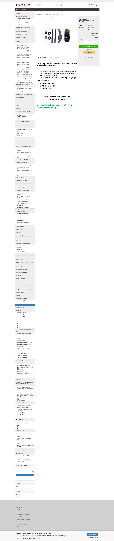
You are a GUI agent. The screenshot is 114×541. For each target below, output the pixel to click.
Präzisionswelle (20, 205)
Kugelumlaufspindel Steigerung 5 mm (24, 76)
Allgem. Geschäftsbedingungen (22, 514)
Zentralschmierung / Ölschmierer (22, 449)
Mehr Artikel (18, 496)
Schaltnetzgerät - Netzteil (22, 376)
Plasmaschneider (19, 266)
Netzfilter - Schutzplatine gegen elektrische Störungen (24, 263)
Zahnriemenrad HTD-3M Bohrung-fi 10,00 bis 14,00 (24, 439)
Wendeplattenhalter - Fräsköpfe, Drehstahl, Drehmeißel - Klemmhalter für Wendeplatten (24, 383)
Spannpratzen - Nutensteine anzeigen (24, 300)
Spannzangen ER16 (21, 318)
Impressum (18, 509)
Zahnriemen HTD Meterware (24, 424)
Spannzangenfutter (21, 327)
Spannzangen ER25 (21, 323)
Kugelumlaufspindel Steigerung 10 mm (25, 78)
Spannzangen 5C (20, 314)
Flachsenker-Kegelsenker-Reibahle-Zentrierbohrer (23, 112)
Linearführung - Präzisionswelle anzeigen (23, 193)
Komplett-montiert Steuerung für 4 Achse (24, 156)
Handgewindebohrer (21, 340)
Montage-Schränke (20, 256)
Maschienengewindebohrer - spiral (24, 344)
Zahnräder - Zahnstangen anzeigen (24, 405)
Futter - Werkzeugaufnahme (21, 126)
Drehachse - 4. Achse (20, 100)
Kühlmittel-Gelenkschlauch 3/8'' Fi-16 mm (24, 168)
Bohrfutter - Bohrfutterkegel (21, 16)
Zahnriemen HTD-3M (22, 426)
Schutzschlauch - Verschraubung (22, 286)
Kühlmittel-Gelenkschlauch (21, 162)
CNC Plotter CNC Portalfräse (21, 37)
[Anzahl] (89, 42)
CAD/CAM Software (21, 91)
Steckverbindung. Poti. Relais (22, 360)
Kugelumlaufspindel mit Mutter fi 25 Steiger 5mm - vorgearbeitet (24, 65)
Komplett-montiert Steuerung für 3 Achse (24, 153)
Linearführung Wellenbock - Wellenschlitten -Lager (21, 210)
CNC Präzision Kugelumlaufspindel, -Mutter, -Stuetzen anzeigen (24, 44)
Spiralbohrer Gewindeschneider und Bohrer (24, 330)
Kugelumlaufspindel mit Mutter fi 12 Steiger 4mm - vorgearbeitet (24, 72)
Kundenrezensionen (54, 57)
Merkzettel (95, 1)
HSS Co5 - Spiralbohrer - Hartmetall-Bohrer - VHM (24, 349)
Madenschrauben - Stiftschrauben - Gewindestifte (24, 436)
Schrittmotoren (19, 281)
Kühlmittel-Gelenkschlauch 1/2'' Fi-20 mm (24, 171)
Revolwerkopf (18, 275)
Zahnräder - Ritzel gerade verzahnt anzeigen (25, 410)
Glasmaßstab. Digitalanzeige (22, 138)
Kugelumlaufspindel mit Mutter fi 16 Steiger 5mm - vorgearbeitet (24, 48)
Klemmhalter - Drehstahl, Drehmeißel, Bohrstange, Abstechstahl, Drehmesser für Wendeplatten (25, 395)
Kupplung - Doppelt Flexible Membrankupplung (21, 181)
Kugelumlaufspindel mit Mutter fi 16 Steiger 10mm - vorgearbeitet (24, 51)
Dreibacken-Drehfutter (20, 105)
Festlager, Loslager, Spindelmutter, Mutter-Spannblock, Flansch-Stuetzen (24, 81)
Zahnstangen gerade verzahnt (23, 416)
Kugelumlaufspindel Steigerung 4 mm (24, 74)
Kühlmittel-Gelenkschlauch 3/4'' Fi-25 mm (24, 174)
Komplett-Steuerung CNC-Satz (22, 159)
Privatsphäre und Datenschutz (22, 524)
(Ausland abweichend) (92, 29)
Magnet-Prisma (19, 229)
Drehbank (18, 103)
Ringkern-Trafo (20, 371)
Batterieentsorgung (20, 511)
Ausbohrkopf (18, 13)
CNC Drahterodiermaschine (21, 31)
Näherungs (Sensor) (21, 251)
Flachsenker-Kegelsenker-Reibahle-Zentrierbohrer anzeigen (24, 116)
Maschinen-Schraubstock (21, 237)
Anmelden (24, 475)
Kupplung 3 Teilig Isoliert (21, 184)
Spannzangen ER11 (21, 316)
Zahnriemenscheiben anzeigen (23, 433)
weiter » (39, 17)
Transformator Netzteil (20, 363)
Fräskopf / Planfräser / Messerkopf (23, 121)
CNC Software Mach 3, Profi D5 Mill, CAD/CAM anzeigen (24, 89)
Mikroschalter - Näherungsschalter (23, 243)
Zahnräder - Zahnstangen (21, 402)
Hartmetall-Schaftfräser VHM (23, 459)
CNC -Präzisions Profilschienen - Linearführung (23, 197)
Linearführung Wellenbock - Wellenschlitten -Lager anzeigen (23, 214)
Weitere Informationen (93, 537)
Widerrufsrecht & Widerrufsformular (23, 519)
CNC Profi (75, 18)
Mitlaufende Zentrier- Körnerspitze (23, 254)
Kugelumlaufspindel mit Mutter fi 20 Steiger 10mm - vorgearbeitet (24, 55)
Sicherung (18, 295)
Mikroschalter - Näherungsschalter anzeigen (24, 246)
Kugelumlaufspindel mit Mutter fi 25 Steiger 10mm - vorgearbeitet (24, 61)
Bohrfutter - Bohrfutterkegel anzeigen (24, 18)
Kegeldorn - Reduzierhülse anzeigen (25, 22)
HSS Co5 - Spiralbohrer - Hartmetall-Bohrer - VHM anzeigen (25, 353)
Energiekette (18, 108)
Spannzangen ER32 (21, 325)
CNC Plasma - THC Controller (22, 34)
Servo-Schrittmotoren (20, 292)
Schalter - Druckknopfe (20, 278)
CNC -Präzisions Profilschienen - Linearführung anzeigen (24, 200)
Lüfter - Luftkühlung (20, 226)
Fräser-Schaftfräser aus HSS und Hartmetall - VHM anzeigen (23, 456)
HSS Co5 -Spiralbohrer (22, 357)
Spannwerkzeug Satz (20, 307)
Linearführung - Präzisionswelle (22, 190)
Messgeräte (18, 240)
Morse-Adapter (20, 133)
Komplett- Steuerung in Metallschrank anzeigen (24, 150)
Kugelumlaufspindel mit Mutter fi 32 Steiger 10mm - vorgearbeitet (24, 68)
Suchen (17, 9)
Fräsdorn (18, 131)
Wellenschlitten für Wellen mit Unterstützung (23, 223)
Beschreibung (42, 57)
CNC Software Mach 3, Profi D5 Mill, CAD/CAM (23, 85)
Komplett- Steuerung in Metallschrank (23, 146)
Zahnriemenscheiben (20, 430)
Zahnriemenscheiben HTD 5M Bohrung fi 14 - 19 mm (25, 446)
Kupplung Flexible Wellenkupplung (23, 187)
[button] (81, 1)
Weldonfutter (19, 135)
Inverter (17, 141)
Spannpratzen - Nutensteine (21, 298)
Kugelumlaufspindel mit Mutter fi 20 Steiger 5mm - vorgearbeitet (24, 58)
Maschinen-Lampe (19, 235)
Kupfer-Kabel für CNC (20, 177)
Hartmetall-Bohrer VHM (22, 355)
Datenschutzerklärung (34, 538)
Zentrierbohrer (20, 118)
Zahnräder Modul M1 (22, 412)
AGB (16, 521)
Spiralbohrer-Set (20, 346)
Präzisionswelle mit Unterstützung (24, 207)
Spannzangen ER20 (21, 320)
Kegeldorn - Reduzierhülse (22, 20)
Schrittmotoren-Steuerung (21, 284)
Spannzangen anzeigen (21, 312)
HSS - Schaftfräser (21, 461)
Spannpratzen (19, 304)
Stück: (80, 39)
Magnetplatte (18, 232)
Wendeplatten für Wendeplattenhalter (22, 399)
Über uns (24, 9)
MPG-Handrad (19, 259)
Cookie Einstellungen (20, 526)
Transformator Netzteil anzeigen (23, 365)
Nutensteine (19, 302)
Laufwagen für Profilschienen (24, 203)
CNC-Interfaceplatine (20, 97)
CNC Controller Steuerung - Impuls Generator (23, 28)
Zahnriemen (19, 419)
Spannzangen (18, 310)
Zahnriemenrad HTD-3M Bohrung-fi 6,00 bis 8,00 (25, 442)
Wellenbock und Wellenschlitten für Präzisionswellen (24, 220)
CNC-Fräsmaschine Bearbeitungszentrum (24, 94)
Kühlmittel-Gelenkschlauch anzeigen (24, 165)
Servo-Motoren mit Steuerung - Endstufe (24, 289)
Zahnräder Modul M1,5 (22, 414)
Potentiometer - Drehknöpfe (21, 269)
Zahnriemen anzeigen (21, 421)
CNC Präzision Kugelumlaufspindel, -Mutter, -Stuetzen (25, 41)
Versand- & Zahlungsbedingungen (23, 516)
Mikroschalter (19, 249)
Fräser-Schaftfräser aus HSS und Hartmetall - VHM (22, 452)
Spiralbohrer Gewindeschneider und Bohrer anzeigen (24, 334)
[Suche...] (38, 5)
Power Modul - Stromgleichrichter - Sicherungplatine (25, 368)
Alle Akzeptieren (92, 534)
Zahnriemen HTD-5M (22, 428)
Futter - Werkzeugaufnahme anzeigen (24, 129)
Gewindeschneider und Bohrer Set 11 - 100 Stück (25, 338)
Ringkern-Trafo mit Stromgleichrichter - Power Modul (25, 374)
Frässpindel (18, 124)
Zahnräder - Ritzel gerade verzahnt (24, 407)
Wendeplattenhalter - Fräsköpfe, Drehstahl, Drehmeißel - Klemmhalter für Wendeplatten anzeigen (25, 389)
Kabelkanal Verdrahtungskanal (22, 143)
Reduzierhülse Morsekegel (23, 24)
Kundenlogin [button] (88, 1)
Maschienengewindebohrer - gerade (24, 342)
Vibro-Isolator (18, 379)
